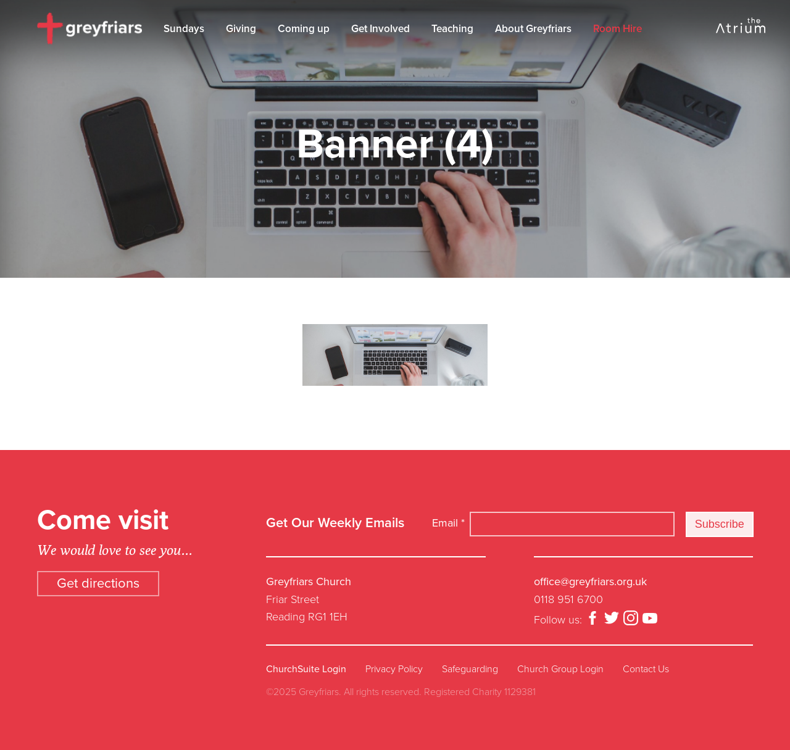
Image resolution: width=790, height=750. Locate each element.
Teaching (452, 28)
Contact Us (646, 669)
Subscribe (719, 524)
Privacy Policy (394, 669)
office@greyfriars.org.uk (590, 581)
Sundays (184, 28)
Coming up (304, 28)
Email (448, 523)
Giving (241, 28)
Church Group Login (560, 669)
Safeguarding (470, 669)
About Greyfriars (533, 28)
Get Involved (380, 28)
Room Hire (617, 28)
